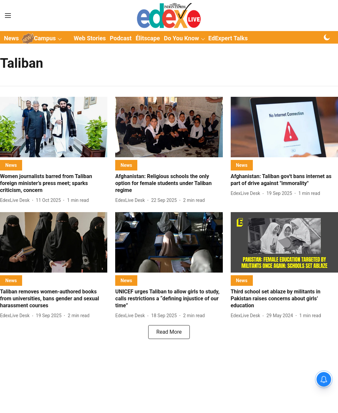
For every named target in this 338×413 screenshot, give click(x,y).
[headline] (53, 183)
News (11, 38)
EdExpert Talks (228, 38)
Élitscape (148, 38)
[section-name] (11, 165)
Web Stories (90, 38)
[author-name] (16, 200)
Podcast (121, 38)
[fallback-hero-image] (53, 127)
